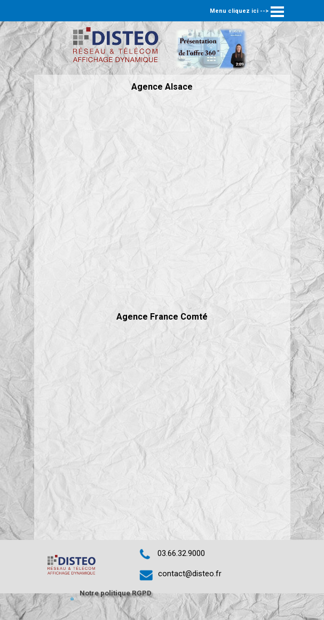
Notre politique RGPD (116, 593)
